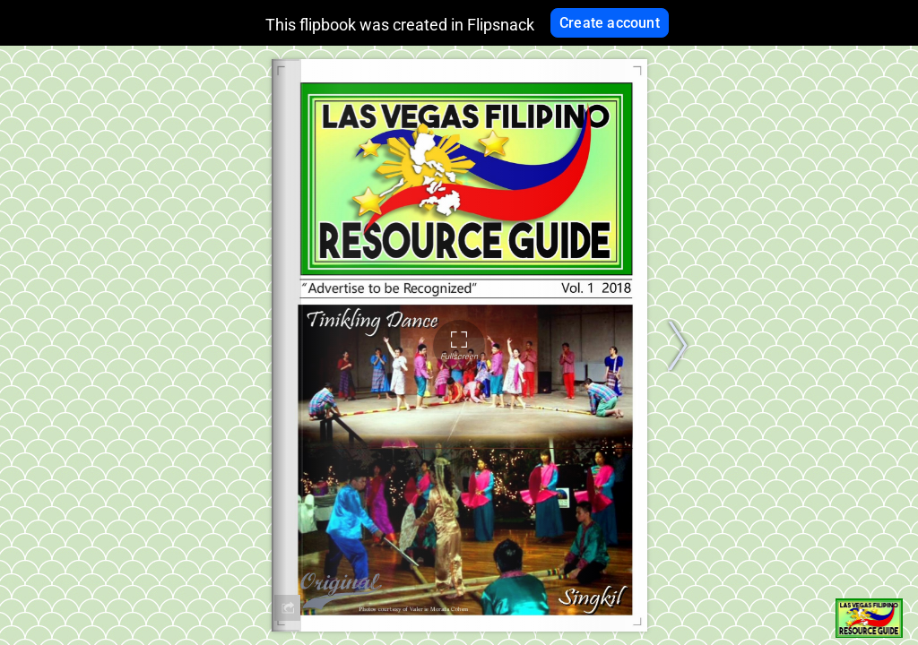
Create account (609, 22)
